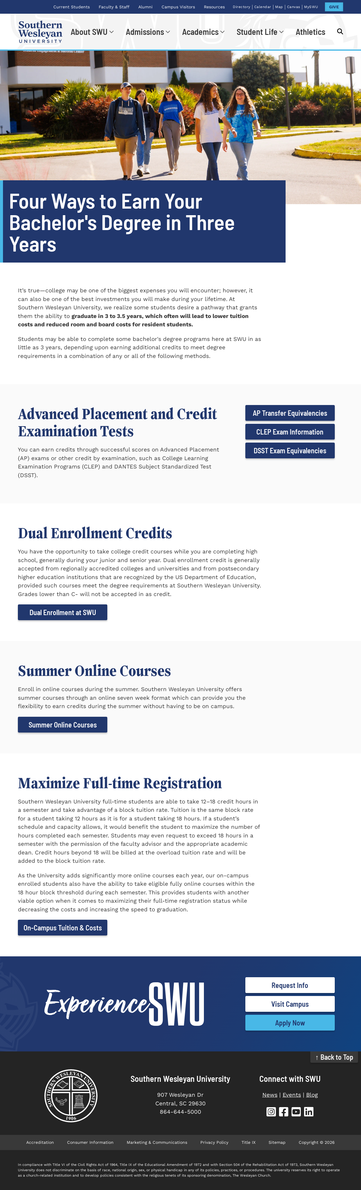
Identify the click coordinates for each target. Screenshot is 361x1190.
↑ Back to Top (334, 1057)
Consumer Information (90, 1142)
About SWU (89, 32)
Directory (241, 7)
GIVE (334, 6)
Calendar (262, 7)
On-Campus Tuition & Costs (63, 927)
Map (279, 7)
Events (292, 1094)
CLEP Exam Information (289, 431)
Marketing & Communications (157, 1142)
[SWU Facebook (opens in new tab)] (284, 1112)
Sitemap (277, 1142)
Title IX (248, 1142)
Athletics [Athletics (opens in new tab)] (310, 32)
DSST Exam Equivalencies (290, 450)
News (270, 1094)
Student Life (257, 32)
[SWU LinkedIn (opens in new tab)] (309, 1112)
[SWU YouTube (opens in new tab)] (296, 1112)
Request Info (290, 985)
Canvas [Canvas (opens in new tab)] (293, 7)
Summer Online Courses (63, 724)
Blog (312, 1094)
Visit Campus (290, 1004)
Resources (214, 6)
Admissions (145, 32)
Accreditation (40, 1142)
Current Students (71, 6)
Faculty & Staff (114, 6)
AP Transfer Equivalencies (290, 413)
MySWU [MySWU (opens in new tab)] (311, 7)
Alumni (145, 6)
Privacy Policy (214, 1142)
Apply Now (290, 1022)
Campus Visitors (178, 6)
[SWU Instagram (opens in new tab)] (271, 1112)
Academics (200, 32)
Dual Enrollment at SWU (63, 612)
